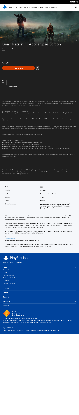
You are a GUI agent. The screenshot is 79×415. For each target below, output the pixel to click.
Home (4, 262)
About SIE (5, 270)
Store (46, 7)
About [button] (39, 267)
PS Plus (26, 7)
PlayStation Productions (10, 278)
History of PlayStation (9, 283)
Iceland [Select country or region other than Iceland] (8, 327)
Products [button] (39, 288)
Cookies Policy (41, 330)
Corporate (6, 281)
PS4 (21, 7)
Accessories (34, 7)
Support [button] (39, 297)
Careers (5, 273)
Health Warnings (10, 239)
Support (53, 7)
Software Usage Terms (54, 330)
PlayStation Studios (8, 275)
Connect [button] (39, 306)
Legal (4, 330)
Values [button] (39, 293)
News (41, 7)
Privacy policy (11, 330)
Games (10, 7)
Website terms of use (23, 330)
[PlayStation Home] (4, 7)
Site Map (33, 330)
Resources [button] (39, 301)
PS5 (16, 7)
